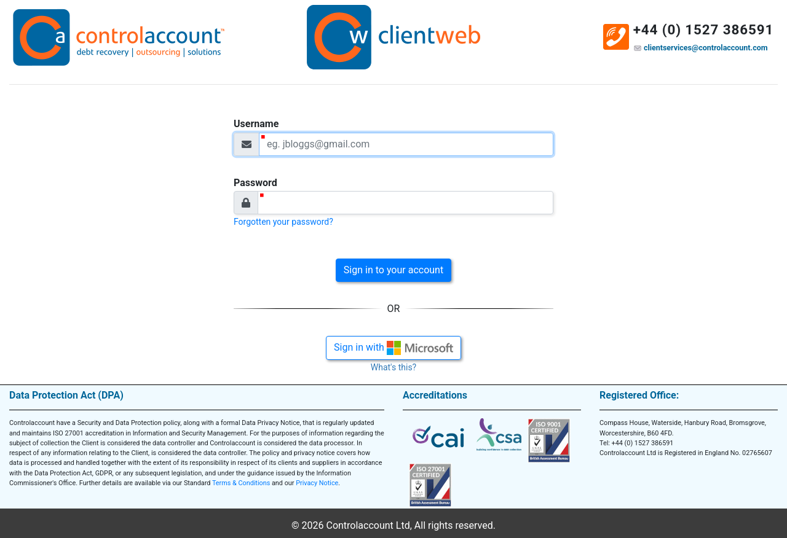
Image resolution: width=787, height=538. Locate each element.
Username (256, 124)
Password (255, 183)
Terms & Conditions (241, 483)
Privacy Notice (317, 483)
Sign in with (393, 348)
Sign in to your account (393, 270)
